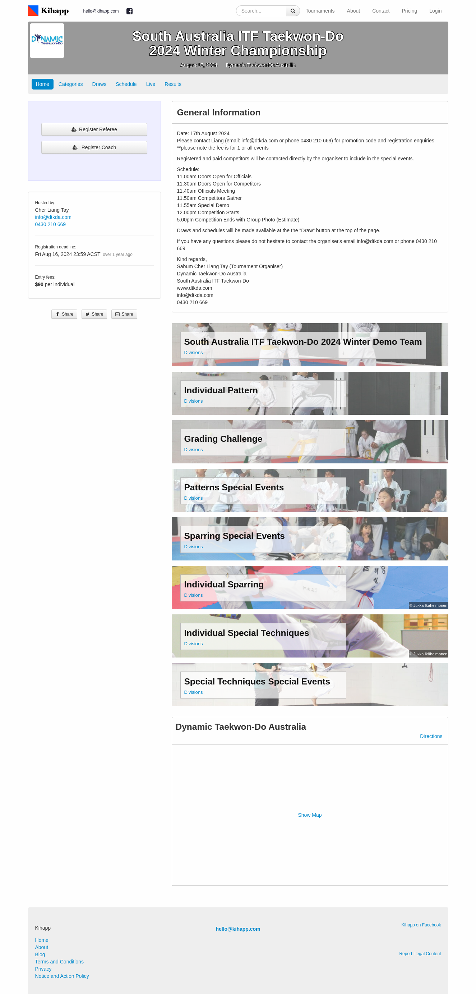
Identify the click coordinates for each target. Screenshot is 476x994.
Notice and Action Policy (62, 976)
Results (173, 84)
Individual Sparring (224, 584)
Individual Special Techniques (246, 633)
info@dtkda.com (53, 217)
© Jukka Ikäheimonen (429, 605)
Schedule (126, 84)
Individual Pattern (221, 390)
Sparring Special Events (234, 536)
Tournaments (320, 11)
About (353, 11)
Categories (71, 84)
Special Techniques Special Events (257, 681)
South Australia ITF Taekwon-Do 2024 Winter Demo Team (303, 342)
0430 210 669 (50, 224)
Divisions (193, 352)
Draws (99, 84)
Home (42, 84)
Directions (431, 736)
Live (151, 84)
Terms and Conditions (59, 962)
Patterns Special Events (234, 487)
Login (435, 11)
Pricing (409, 11)
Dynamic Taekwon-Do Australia (261, 65)
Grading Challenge (223, 439)
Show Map (310, 815)
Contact (380, 11)
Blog (40, 954)
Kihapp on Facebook (421, 924)
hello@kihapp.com (101, 11)
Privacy (43, 969)
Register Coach (94, 147)
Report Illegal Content (420, 953)
